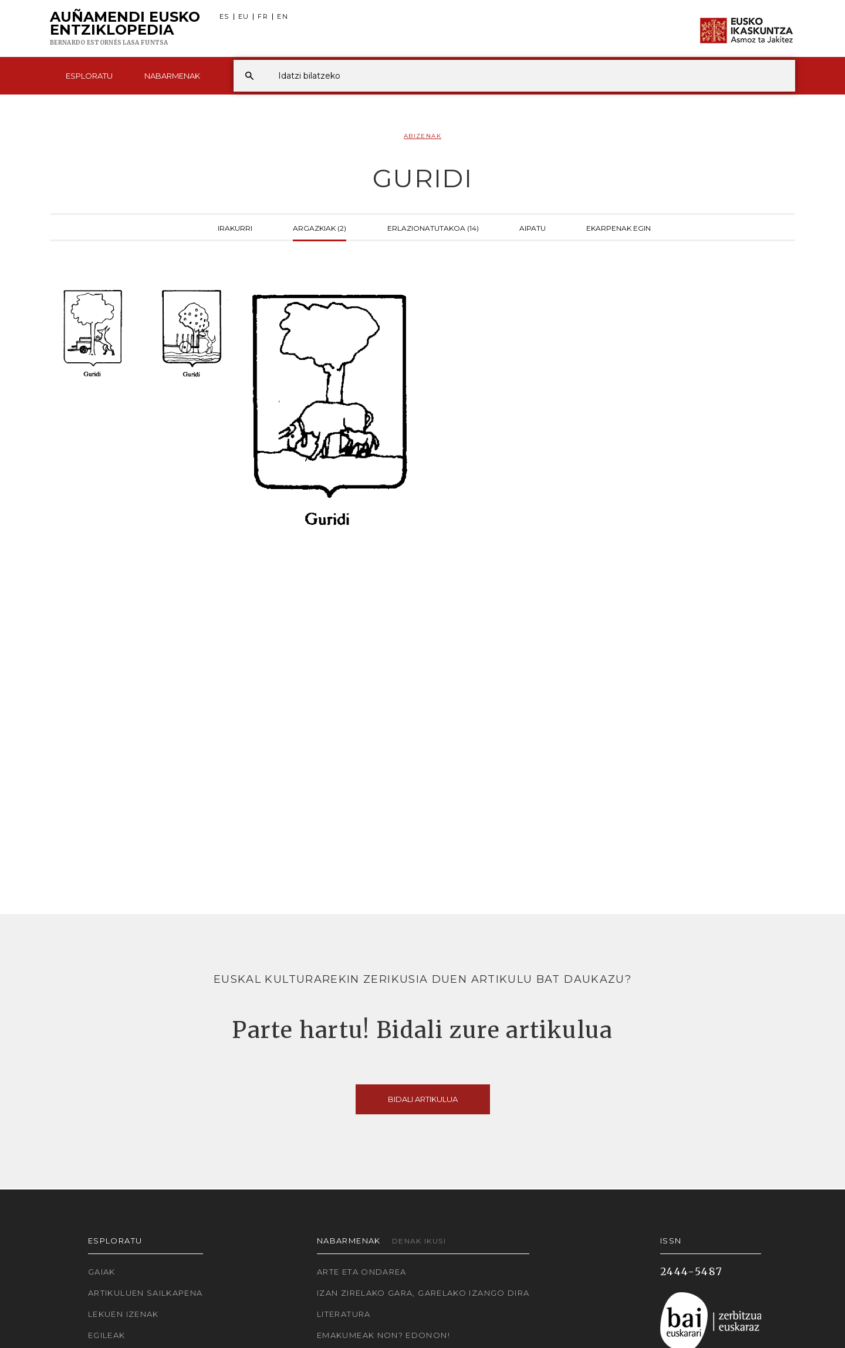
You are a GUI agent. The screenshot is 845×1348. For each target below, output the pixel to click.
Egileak (107, 1335)
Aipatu (532, 227)
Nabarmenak (172, 75)
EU (243, 17)
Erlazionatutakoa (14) (433, 227)
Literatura (344, 1314)
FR (263, 17)
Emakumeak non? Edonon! (383, 1335)
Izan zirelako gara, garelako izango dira (423, 1293)
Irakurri (235, 227)
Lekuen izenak (123, 1314)
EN (282, 17)
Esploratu (89, 75)
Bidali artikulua (423, 1099)
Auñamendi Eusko (125, 28)
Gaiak (102, 1271)
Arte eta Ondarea (362, 1271)
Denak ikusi (419, 1240)
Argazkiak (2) (319, 227)
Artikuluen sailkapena (145, 1293)
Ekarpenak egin (618, 227)
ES (224, 17)
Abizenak (422, 136)
